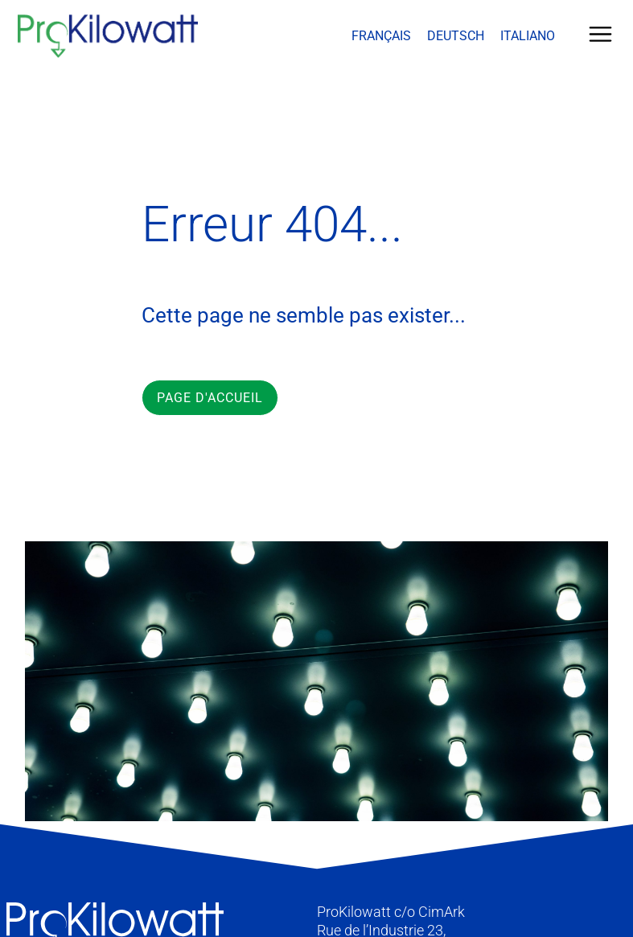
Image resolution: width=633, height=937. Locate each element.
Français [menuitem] (381, 35)
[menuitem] (381, 36)
